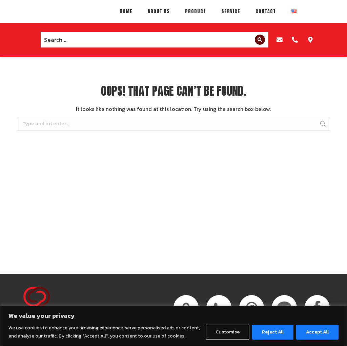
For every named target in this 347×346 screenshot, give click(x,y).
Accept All (317, 331)
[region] (173, 326)
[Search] (257, 44)
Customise (228, 331)
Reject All (273, 331)
